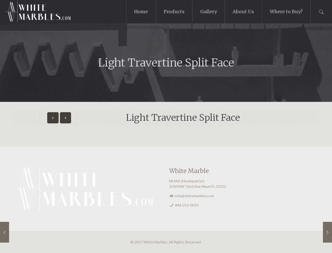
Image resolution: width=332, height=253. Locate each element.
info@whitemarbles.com (194, 196)
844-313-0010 (186, 205)
